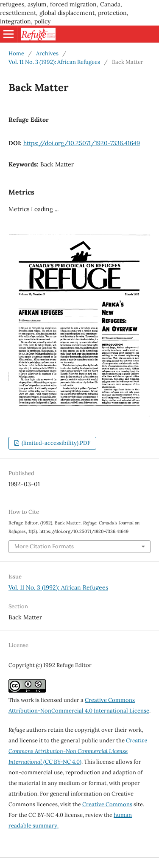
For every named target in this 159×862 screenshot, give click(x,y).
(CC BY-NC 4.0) (77, 751)
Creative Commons (107, 804)
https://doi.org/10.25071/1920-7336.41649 (81, 143)
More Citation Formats (44, 546)
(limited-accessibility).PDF (55, 443)
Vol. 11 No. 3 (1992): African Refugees (54, 62)
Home (16, 53)
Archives (47, 53)
